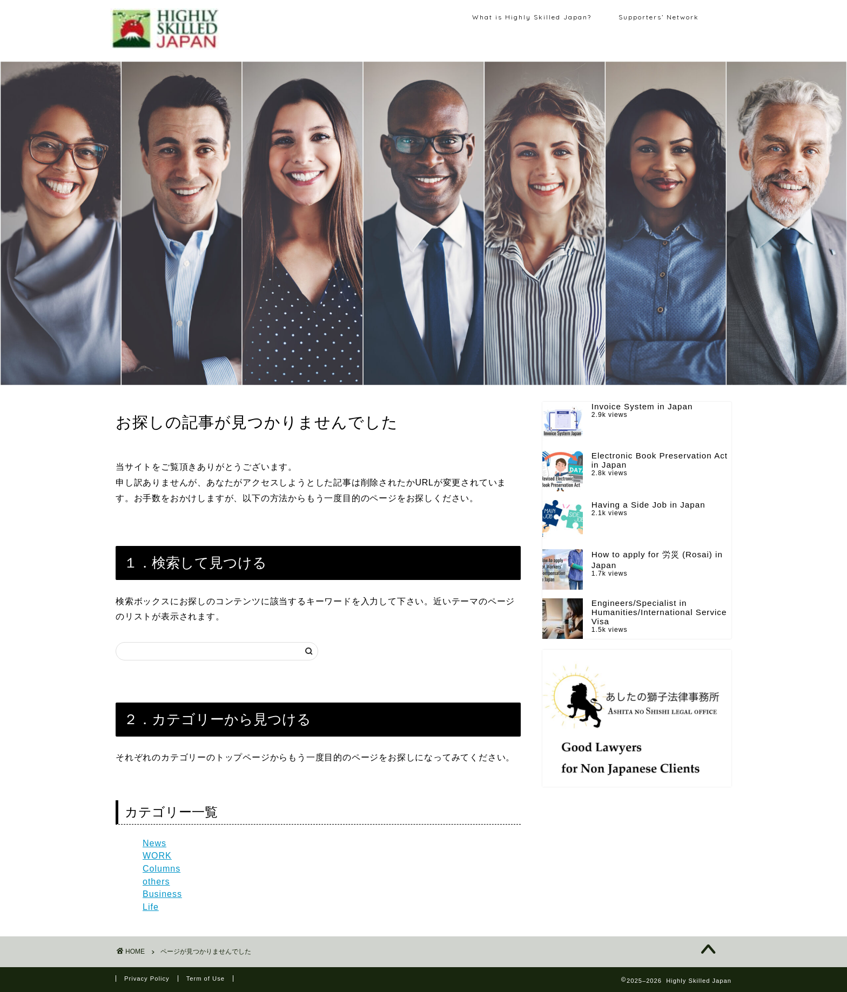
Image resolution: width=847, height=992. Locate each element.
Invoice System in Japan (642, 406)
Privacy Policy (147, 978)
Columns (161, 868)
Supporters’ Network (659, 17)
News (154, 843)
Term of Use (205, 978)
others (156, 881)
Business (162, 894)
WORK (157, 855)
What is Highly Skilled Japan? (531, 17)
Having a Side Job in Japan (648, 504)
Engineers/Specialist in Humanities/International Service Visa (659, 612)
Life (151, 907)
